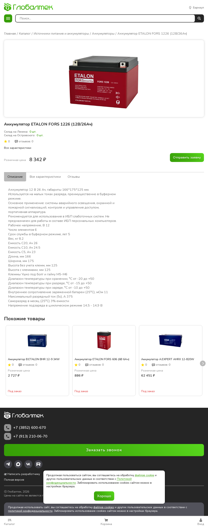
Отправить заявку (187, 157)
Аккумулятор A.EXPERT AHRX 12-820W (167, 359)
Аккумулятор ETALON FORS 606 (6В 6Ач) (102, 359)
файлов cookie (144, 475)
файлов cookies (103, 507)
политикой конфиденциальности (30, 511)
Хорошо (104, 496)
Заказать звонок (104, 450)
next (203, 364)
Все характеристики (17, 148)
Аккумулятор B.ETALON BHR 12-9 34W (34, 359)
